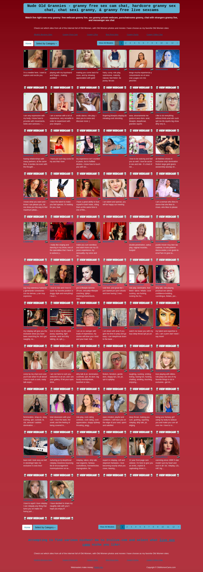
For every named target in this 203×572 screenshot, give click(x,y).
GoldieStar (54, 328)
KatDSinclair (82, 69)
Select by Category (46, 43)
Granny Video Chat (155, 34)
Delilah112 (107, 328)
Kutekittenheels (110, 457)
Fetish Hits (98, 567)
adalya (26, 285)
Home (28, 43)
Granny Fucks (132, 34)
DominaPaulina (30, 414)
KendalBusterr (162, 242)
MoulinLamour (56, 112)
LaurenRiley (161, 199)
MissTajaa (160, 155)
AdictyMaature (162, 112)
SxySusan (28, 69)
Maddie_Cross (29, 457)
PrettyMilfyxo (161, 457)
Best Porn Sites (112, 34)
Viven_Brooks (135, 414)
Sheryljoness (56, 242)
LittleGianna (134, 457)
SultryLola (81, 457)
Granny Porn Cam (70, 34)
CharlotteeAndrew (31, 112)
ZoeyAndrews (29, 371)
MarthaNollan (82, 112)
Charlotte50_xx (136, 328)
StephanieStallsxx (164, 328)
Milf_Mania (54, 285)
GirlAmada (134, 199)
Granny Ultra (92, 34)
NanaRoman (55, 500)
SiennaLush (108, 371)
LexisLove (28, 500)
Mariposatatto (29, 199)
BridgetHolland (30, 328)
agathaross (81, 199)
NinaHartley (161, 285)
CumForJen (55, 414)
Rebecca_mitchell (58, 199)
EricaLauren (134, 371)
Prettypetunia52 (110, 285)
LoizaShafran (135, 242)
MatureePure (108, 242)
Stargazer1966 (56, 69)
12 (172, 43)
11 (167, 43)
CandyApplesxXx (57, 457)
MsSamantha (82, 414)
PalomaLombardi (110, 155)
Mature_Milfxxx (109, 112)
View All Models (106, 43)
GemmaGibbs (162, 69)
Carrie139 (54, 371)
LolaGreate (28, 242)
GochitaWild (134, 112)
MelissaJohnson (136, 285)
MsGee (79, 328)
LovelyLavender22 (111, 69)
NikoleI (132, 155)
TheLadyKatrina (83, 285)
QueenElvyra (82, 242)
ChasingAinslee (163, 414)
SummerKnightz (163, 371)
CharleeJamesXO (110, 414)
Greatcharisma (109, 199)
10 (161, 43)
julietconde (28, 155)
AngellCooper (56, 155)
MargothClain (135, 69)
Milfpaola (80, 155)
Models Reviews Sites (43, 34)
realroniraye (81, 371)
